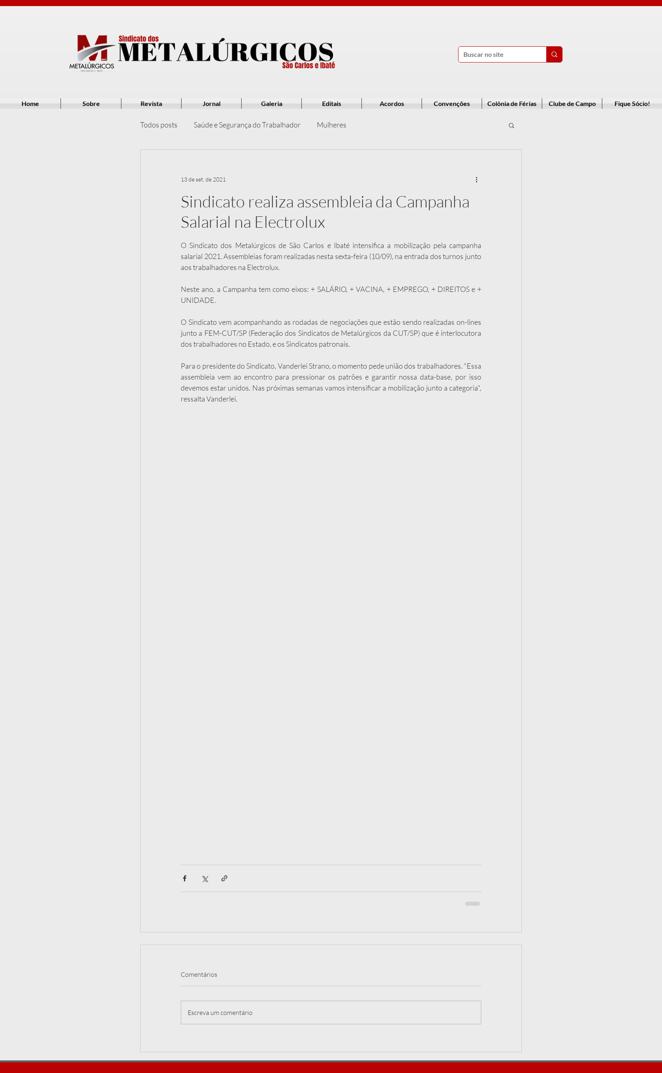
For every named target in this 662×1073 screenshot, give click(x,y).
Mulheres (331, 124)
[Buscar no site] (496, 54)
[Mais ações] (476, 179)
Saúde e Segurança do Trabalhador (247, 124)
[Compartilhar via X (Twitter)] (204, 878)
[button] (511, 125)
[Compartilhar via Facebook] (184, 878)
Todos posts (158, 124)
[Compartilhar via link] (224, 878)
